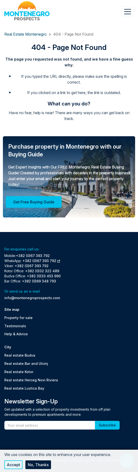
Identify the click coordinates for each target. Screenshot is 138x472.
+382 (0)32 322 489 (42, 271)
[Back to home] (27, 10)
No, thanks (38, 464)
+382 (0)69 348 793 (39, 281)
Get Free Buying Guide (33, 202)
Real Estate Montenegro (25, 34)
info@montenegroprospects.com (32, 298)
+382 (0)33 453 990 (44, 276)
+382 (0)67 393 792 (33, 256)
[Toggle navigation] (127, 11)
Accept (13, 464)
